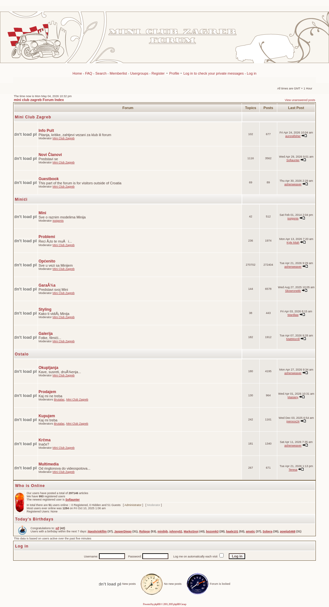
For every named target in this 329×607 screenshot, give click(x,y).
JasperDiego (123, 531)
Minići (21, 199)
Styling (45, 309)
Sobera (267, 531)
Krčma (44, 440)
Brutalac (59, 399)
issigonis (58, 220)
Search (101, 73)
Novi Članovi (50, 154)
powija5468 (287, 531)
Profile (174, 73)
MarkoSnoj (191, 531)
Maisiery (293, 397)
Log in (251, 73)
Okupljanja (48, 367)
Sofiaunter (292, 160)
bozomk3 (212, 531)
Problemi (47, 237)
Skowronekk (293, 290)
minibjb (162, 531)
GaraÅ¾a (47, 285)
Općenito (47, 261)
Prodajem (47, 392)
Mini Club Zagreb (33, 117)
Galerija (46, 333)
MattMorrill (293, 339)
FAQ (88, 73)
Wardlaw (292, 315)
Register (158, 73)
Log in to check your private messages (214, 73)
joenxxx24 (293, 421)
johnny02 (175, 531)
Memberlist (118, 73)
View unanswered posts (300, 100)
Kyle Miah (293, 242)
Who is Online (30, 485)
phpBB (157, 604)
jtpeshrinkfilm (97, 531)
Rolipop (144, 531)
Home (77, 73)
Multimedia (49, 464)
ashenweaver (293, 184)
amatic (250, 531)
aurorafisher (293, 136)
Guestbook (49, 179)
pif (57, 528)
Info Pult (46, 130)
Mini (42, 213)
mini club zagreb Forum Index (39, 100)
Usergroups (139, 73)
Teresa (293, 469)
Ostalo (22, 354)
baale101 (232, 531)
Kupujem (47, 416)
